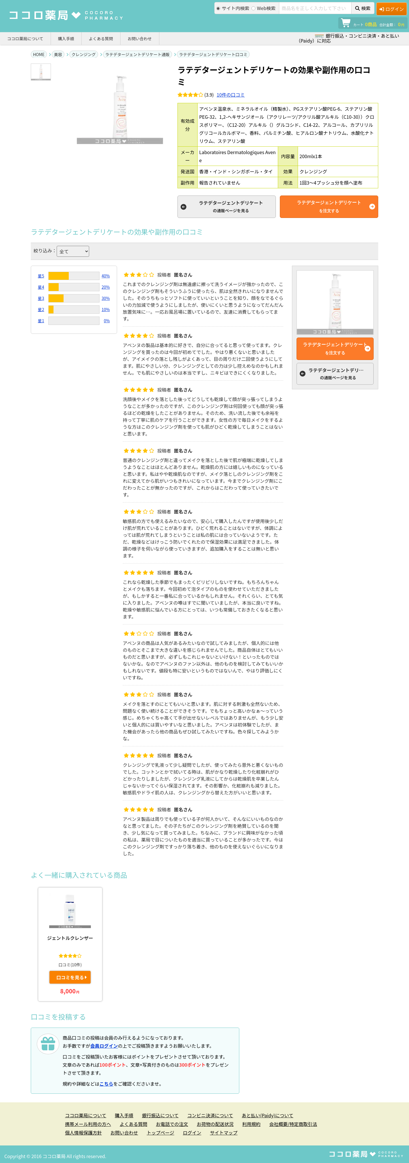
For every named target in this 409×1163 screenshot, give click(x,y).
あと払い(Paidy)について (267, 1115)
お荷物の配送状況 (215, 1123)
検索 (362, 8)
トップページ (160, 1132)
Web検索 (263, 8)
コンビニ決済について (210, 1115)
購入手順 (66, 38)
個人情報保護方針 (83, 1132)
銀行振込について (160, 1115)
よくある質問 (101, 38)
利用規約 (251, 1123)
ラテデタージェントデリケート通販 (137, 54)
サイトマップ (224, 1132)
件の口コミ (231, 94)
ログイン (391, 8)
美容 (58, 54)
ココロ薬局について (25, 38)
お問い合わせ (140, 38)
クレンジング (84, 54)
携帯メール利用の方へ (88, 1123)
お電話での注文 (172, 1123)
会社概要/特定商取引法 (293, 1123)
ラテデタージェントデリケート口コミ (213, 54)
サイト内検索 (232, 8)
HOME (39, 54)
